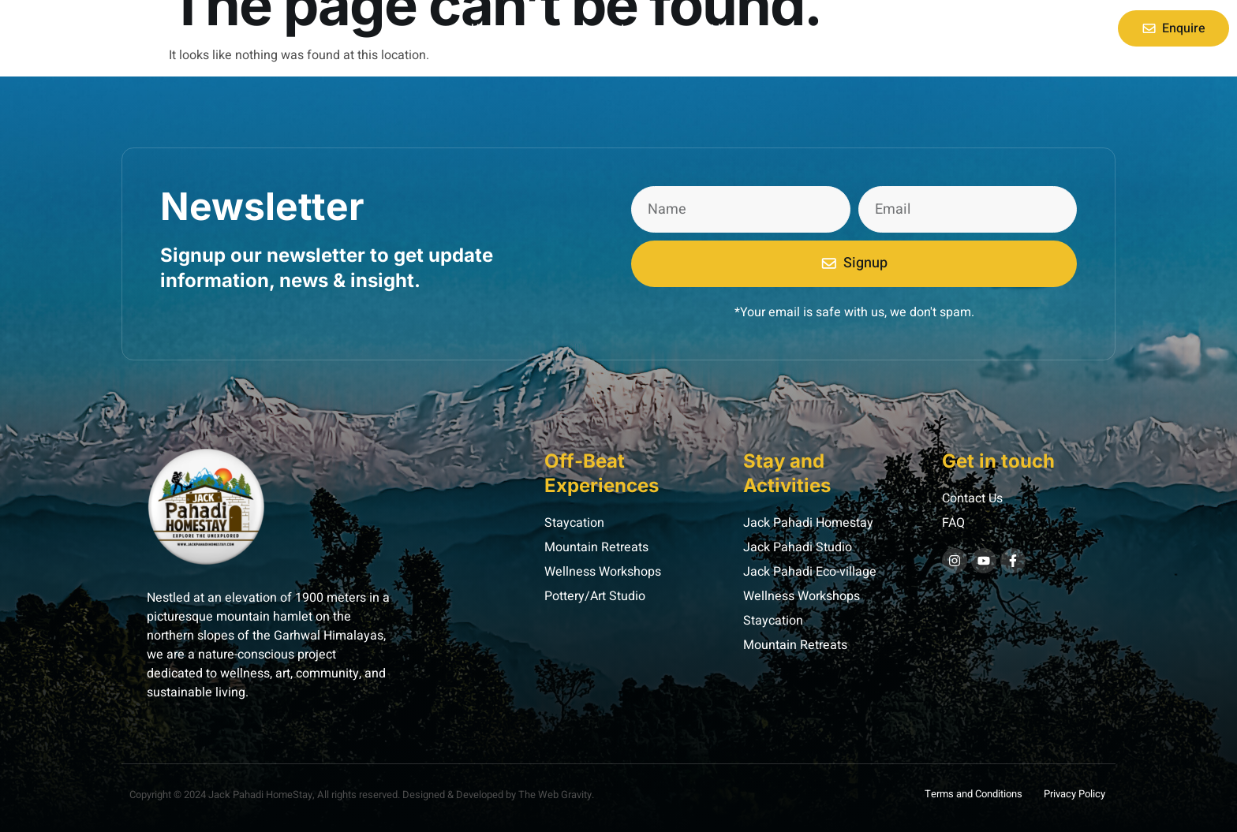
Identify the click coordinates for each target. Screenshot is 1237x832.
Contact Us (702, 28)
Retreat (626, 28)
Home (487, 28)
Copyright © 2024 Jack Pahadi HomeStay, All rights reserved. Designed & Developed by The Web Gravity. (361, 794)
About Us (555, 28)
